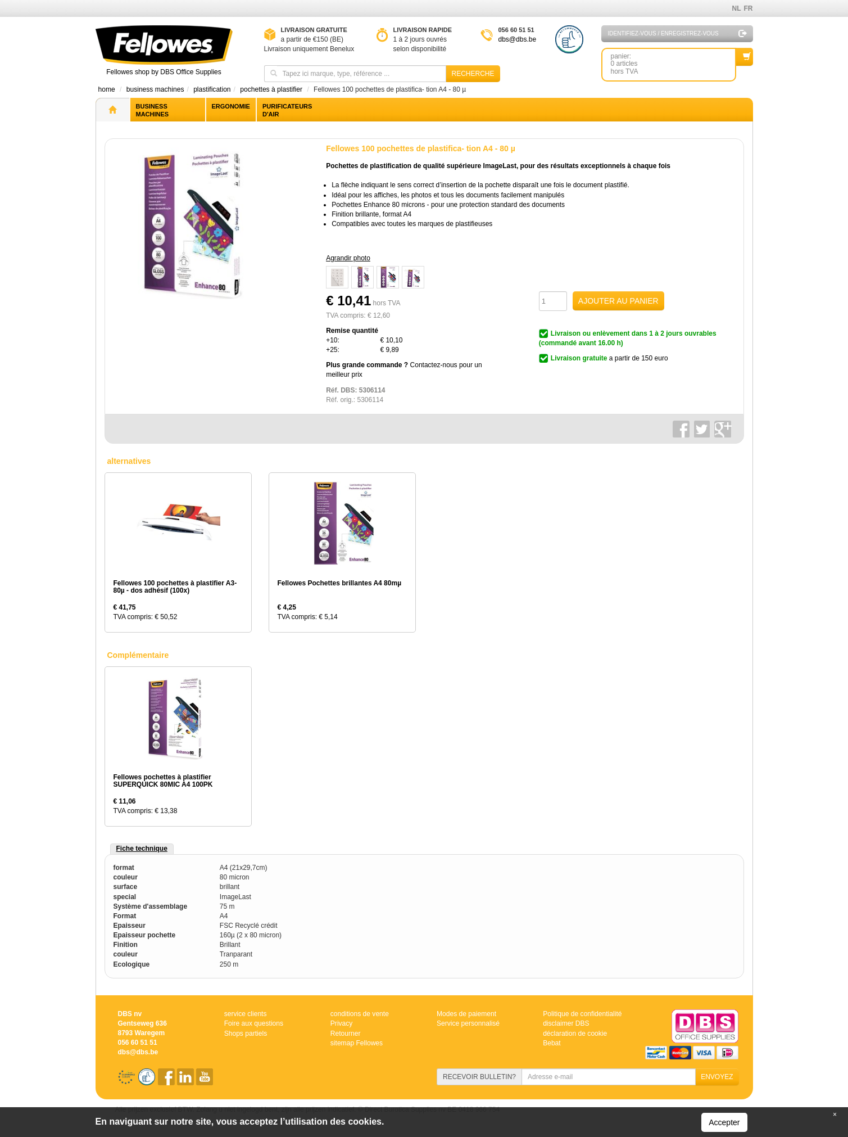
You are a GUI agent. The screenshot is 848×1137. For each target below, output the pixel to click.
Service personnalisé (468, 1023)
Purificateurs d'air (287, 110)
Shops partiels (245, 1033)
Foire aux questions (253, 1023)
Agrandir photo (348, 258)
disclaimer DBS (566, 1023)
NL (736, 8)
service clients (245, 1014)
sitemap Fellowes (356, 1042)
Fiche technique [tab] (141, 848)
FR (748, 8)
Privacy (341, 1023)
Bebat (551, 1042)
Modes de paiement (466, 1014)
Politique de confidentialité (582, 1014)
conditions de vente (359, 1014)
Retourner (345, 1033)
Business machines (152, 110)
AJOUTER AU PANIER (618, 300)
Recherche (472, 74)
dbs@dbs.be (517, 39)
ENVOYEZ (717, 1077)
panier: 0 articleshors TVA (673, 61)
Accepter (724, 1122)
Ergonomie (231, 106)
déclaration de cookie (574, 1033)
